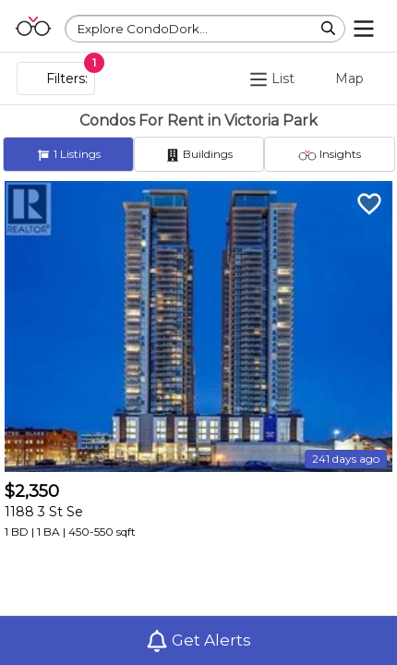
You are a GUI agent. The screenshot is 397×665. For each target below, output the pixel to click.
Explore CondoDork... (143, 28)
